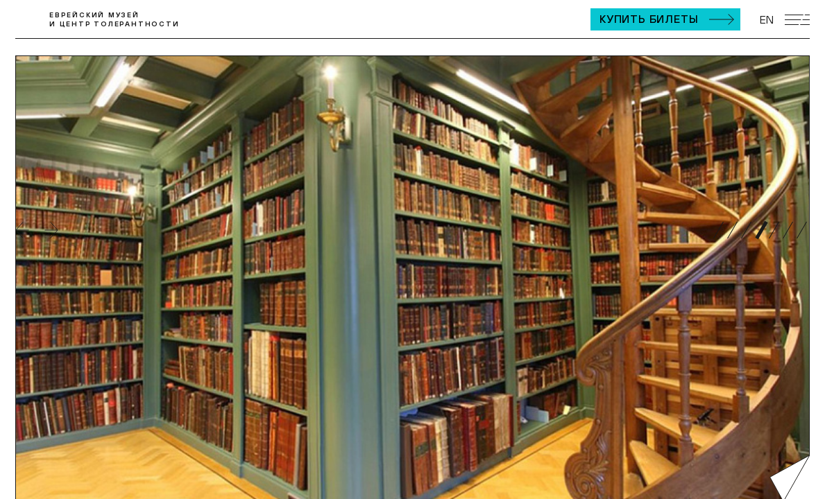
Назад (22, 230)
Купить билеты (648, 18)
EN (767, 19)
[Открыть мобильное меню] (797, 20)
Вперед (51, 230)
